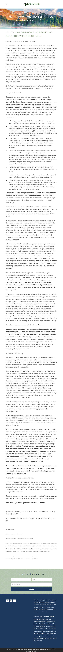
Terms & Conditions (31, 650)
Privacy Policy (51, 649)
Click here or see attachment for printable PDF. (21, 41)
